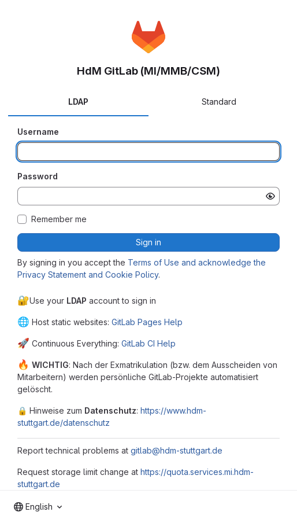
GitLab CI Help (148, 343)
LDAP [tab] (78, 101)
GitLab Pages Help (147, 322)
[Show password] (270, 196)
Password (37, 176)
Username (38, 132)
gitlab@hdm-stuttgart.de (176, 450)
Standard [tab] (219, 101)
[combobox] (38, 507)
